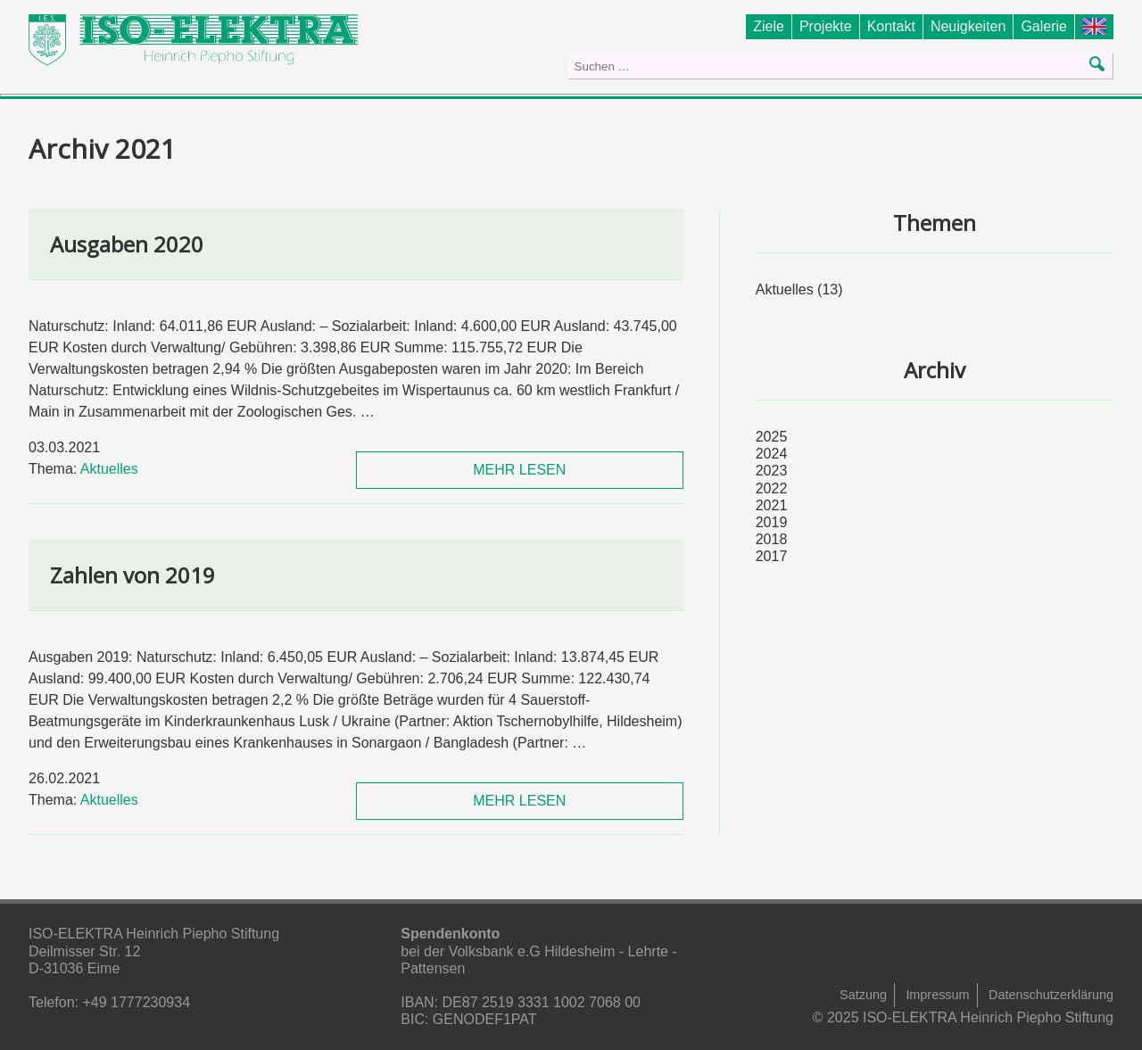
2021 (772, 505)
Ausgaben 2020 (126, 244)
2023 (772, 470)
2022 (772, 488)
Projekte (825, 26)
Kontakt (891, 26)
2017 (772, 556)
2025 (772, 436)
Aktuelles (109, 468)
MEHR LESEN (519, 469)
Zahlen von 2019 (132, 575)
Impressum (937, 995)
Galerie (1044, 26)
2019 (772, 522)
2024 (772, 453)
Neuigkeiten (968, 26)
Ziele (768, 26)
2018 (772, 539)
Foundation (1097, 26)
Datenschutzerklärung (1051, 995)
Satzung (863, 995)
